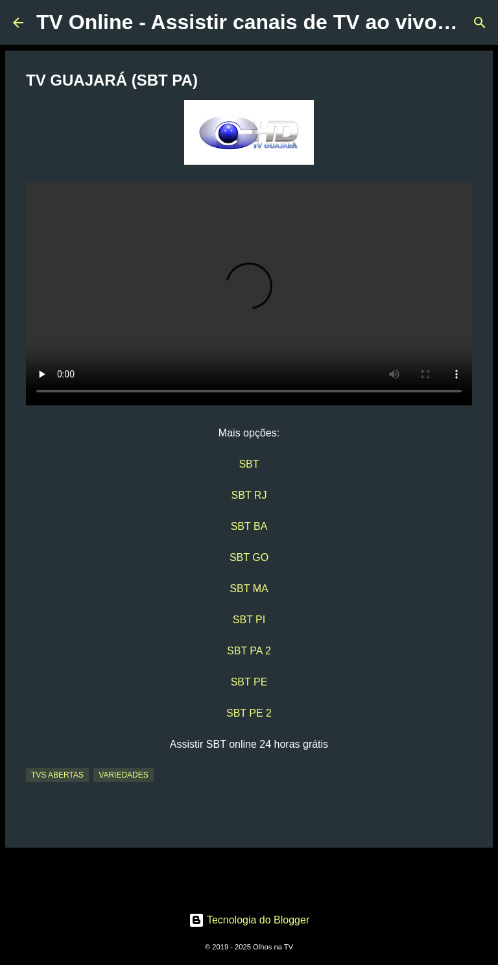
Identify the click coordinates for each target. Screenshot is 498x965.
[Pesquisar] (480, 22)
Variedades (123, 775)
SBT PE (249, 681)
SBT (249, 464)
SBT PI (249, 619)
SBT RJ (249, 495)
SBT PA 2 (249, 650)
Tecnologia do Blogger (249, 919)
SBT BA (249, 526)
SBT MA (249, 588)
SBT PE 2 (249, 713)
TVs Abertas (57, 775)
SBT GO (249, 557)
